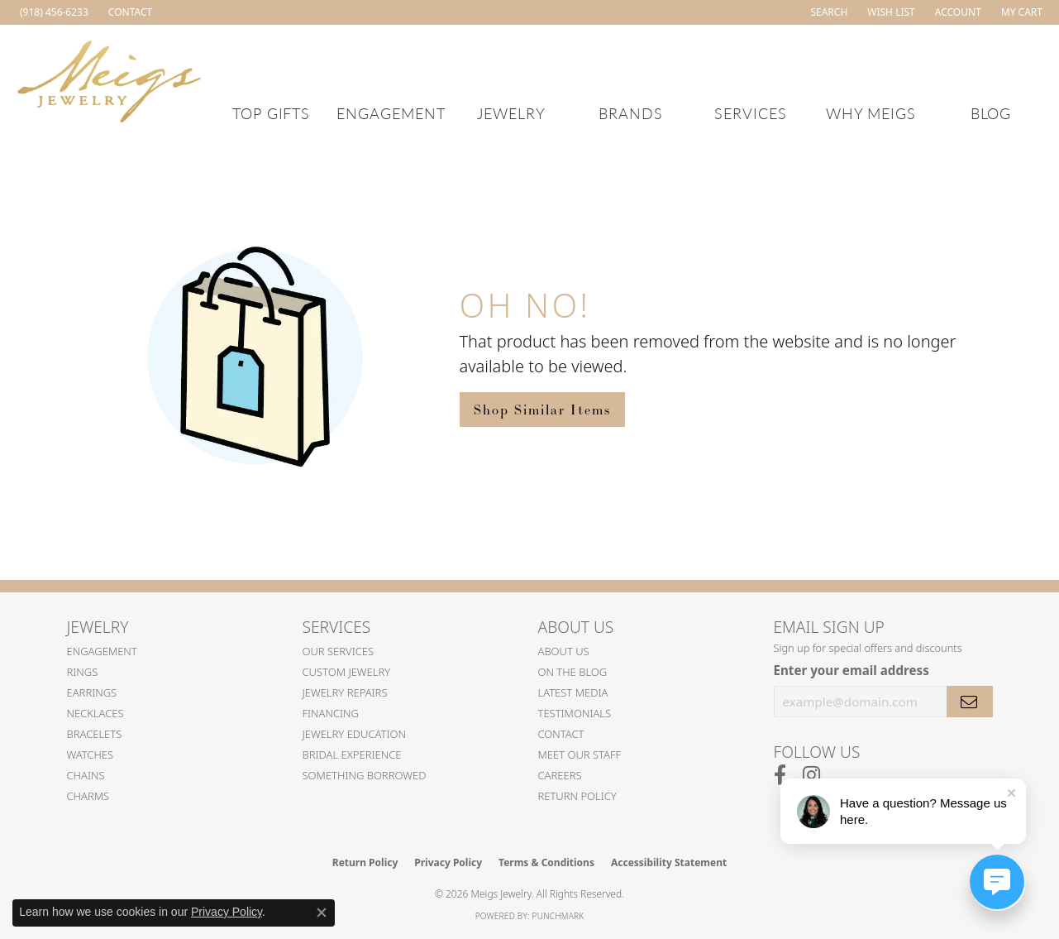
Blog (991, 113)
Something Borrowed (365, 775)
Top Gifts (271, 113)
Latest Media (573, 692)
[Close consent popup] (322, 912)
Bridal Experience (352, 754)
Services (750, 113)
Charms (88, 795)
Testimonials (575, 713)
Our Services (338, 651)
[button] (827, 12)
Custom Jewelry (347, 671)
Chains (86, 775)
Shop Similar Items (542, 409)
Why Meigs (871, 113)
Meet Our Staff (580, 754)
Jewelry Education (354, 733)
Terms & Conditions (546, 862)
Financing (331, 713)
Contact (561, 733)
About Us (563, 651)
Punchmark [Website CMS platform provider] (558, 916)
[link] (52, 12)
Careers (560, 775)
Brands (631, 113)
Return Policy (577, 795)
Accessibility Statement (669, 862)
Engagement (391, 113)
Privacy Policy (448, 862)
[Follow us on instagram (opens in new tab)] (811, 775)
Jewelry (511, 113)
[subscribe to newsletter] (970, 701)
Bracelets (94, 733)
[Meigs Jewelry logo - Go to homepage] (109, 79)
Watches (90, 754)
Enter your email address (851, 670)
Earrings (92, 692)
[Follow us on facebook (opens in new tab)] (780, 775)
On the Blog (573, 671)
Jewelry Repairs (345, 692)
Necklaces (95, 713)
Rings (82, 671)
